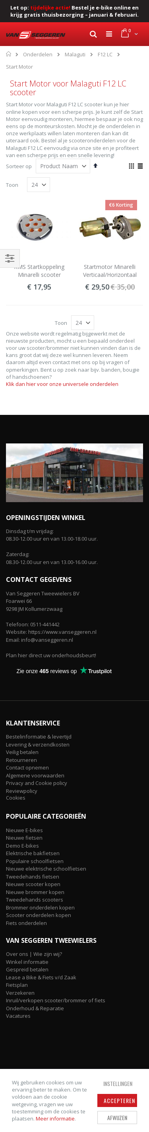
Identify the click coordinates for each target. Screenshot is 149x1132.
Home (9, 54)
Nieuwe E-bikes (24, 830)
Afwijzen (117, 1117)
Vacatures (18, 1015)
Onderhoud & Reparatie (35, 1008)
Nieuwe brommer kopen (35, 892)
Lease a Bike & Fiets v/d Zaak (41, 977)
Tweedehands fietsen (32, 876)
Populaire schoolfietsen (35, 861)
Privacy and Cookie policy (36, 783)
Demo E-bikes (22, 845)
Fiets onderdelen (26, 923)
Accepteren (119, 1100)
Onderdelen (37, 54)
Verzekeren (20, 992)
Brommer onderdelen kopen (40, 907)
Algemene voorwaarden (35, 775)
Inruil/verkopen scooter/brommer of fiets (55, 1000)
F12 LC (105, 54)
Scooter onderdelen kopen (38, 915)
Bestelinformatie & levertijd (39, 736)
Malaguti (75, 54)
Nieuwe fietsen (24, 837)
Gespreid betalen (27, 969)
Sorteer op (19, 166)
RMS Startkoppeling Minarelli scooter (39, 270)
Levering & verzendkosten (38, 744)
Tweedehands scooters (34, 899)
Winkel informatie (27, 961)
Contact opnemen (27, 767)
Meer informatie (55, 1118)
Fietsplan (17, 984)
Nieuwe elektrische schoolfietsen (46, 868)
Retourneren (21, 760)
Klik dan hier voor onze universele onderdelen (62, 384)
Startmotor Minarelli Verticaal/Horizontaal (110, 270)
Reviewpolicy (21, 790)
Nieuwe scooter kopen (33, 884)
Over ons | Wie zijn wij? (34, 953)
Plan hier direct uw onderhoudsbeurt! (51, 655)
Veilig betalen (22, 752)
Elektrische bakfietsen (33, 853)
